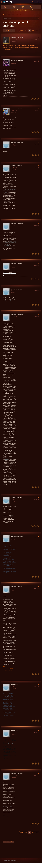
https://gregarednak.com (9, 300)
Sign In (34, 1)
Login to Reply (9, 30)
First (21, 30)
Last (37, 30)
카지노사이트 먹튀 (8, 806)
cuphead (11, 273)
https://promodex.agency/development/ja (9, 243)
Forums (13, 14)
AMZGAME (6, 14)
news (4, 354)
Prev (26, 30)
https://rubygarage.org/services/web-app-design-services (9, 191)
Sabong (7, 459)
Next (33, 30)
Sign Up (39, 1)
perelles (8, 696)
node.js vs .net (6, 89)
